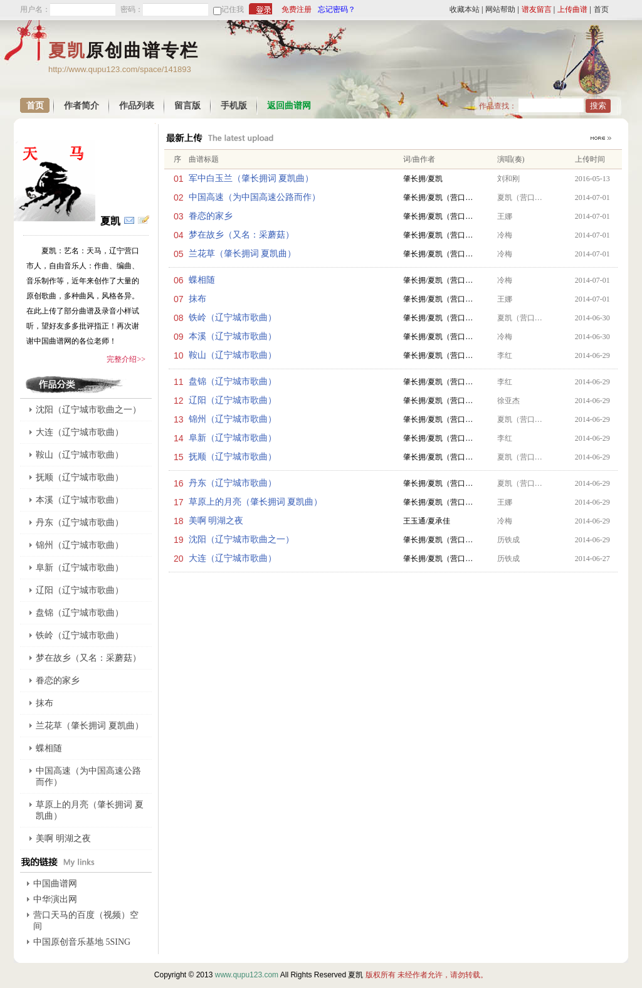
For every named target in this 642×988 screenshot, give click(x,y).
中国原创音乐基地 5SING (81, 942)
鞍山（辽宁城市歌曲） (232, 355)
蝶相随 (202, 280)
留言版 (187, 105)
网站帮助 (500, 9)
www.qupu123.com (246, 974)
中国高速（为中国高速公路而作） (254, 197)
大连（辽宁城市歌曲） (232, 558)
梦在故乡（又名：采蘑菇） (241, 234)
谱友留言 (537, 9)
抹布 (197, 298)
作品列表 (136, 105)
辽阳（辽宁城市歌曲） (232, 400)
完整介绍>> (126, 359)
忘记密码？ (336, 9)
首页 (601, 9)
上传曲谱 (572, 9)
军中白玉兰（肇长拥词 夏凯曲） (251, 178)
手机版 (234, 105)
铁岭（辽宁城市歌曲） (232, 317)
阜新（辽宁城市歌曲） (232, 438)
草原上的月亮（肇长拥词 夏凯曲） (256, 502)
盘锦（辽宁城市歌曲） (232, 381)
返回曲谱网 (289, 105)
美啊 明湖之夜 (216, 520)
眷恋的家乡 (211, 216)
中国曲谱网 (55, 883)
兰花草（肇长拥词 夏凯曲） (243, 253)
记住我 (232, 9)
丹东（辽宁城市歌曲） (232, 483)
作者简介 (81, 105)
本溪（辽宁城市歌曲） (232, 336)
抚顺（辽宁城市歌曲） (232, 456)
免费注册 (297, 9)
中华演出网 (55, 899)
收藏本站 (465, 9)
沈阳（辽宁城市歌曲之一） (241, 539)
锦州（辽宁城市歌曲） (232, 419)
